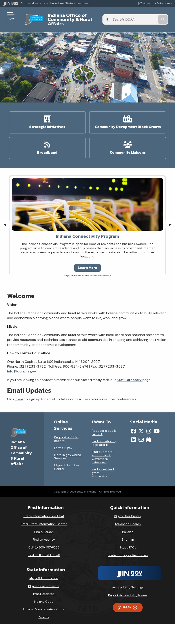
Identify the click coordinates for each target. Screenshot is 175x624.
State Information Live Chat (44, 512)
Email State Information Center (44, 520)
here (19, 395)
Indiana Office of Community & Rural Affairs (79, 17)
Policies (127, 527)
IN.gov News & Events (43, 582)
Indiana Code (43, 597)
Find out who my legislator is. (104, 438)
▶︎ (172, 220)
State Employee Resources (128, 551)
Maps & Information (43, 574)
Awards (43, 613)
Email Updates (43, 590)
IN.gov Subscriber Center (66, 462)
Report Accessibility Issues (127, 591)
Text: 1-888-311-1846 (44, 551)
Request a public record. (104, 428)
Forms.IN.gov (63, 443)
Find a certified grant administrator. (103, 468)
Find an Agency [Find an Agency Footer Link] (44, 535)
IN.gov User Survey (127, 512)
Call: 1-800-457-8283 (43, 543)
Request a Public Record (66, 434)
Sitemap (128, 535)
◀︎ (7, 220)
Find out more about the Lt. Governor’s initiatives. (102, 453)
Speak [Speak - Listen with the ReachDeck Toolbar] (127, 603)
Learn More (87, 263)
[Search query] (147, 17)
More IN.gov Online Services (67, 452)
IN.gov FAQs (128, 543)
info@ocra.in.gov (21, 367)
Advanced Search (128, 520)
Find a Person (44, 527)
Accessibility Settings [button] (128, 583)
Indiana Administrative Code (43, 605)
